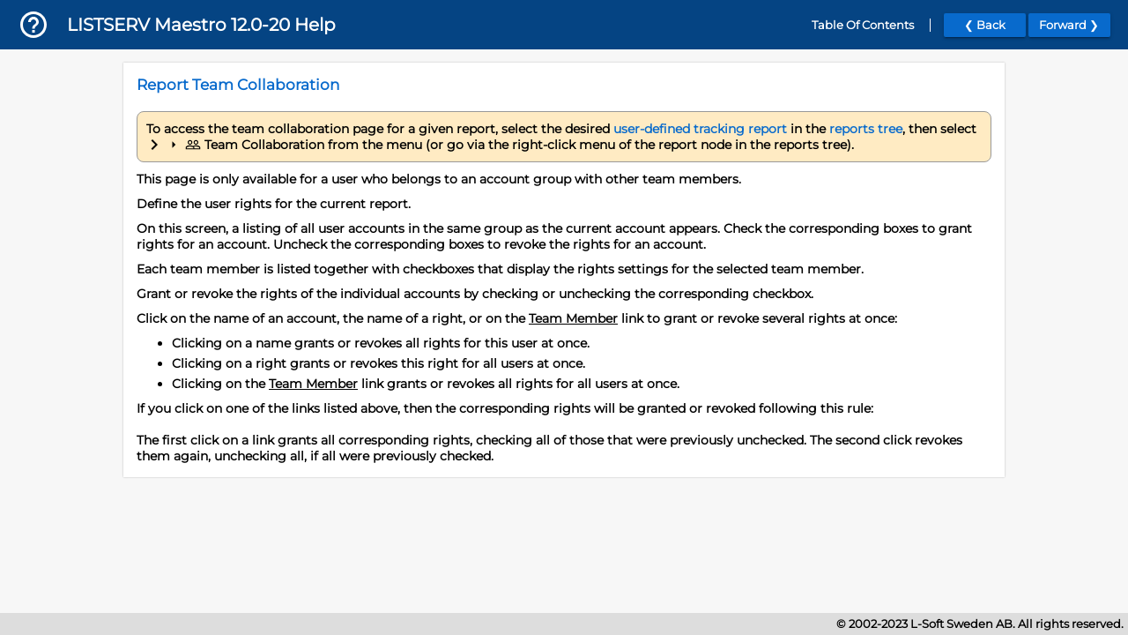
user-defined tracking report (700, 129)
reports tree (865, 129)
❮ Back (985, 25)
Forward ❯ (1069, 25)
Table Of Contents (863, 25)
